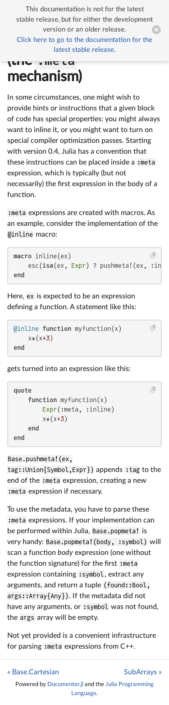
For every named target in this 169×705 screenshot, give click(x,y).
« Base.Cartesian (33, 672)
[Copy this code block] (153, 255)
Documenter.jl (65, 684)
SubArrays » (143, 672)
